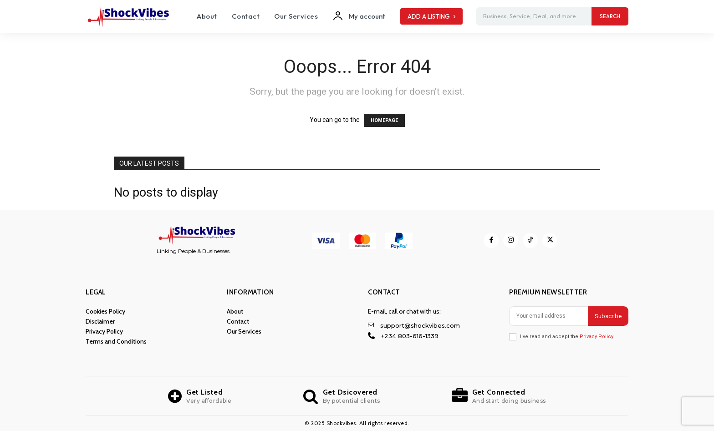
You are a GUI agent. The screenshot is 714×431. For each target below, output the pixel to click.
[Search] (610, 16)
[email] (548, 316)
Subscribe (608, 316)
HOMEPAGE (384, 120)
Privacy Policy (596, 337)
